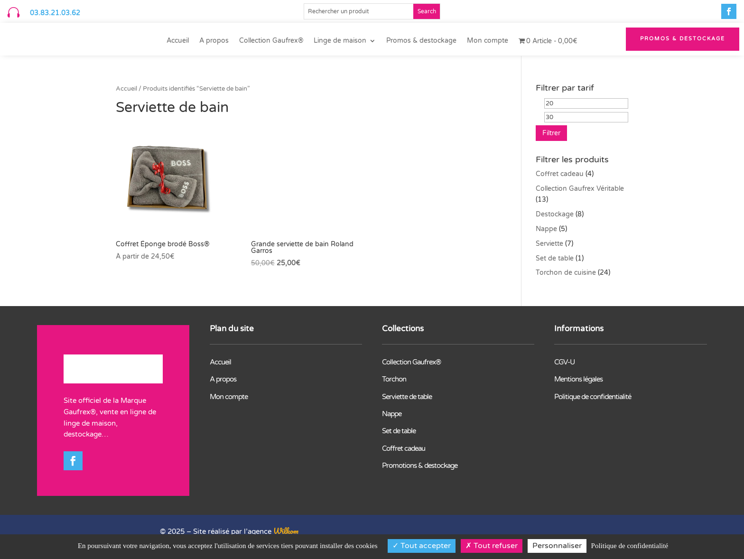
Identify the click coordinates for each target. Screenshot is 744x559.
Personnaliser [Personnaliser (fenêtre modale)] (557, 545)
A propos (214, 41)
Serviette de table (407, 396)
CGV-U (564, 362)
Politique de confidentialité (592, 396)
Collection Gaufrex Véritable (580, 189)
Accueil (178, 41)
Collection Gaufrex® (271, 41)
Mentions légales (578, 379)
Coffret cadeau (560, 174)
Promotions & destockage (419, 465)
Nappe (546, 229)
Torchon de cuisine (566, 273)
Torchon (394, 379)
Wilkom (285, 530)
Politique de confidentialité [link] (629, 546)
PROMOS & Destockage (682, 39)
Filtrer (551, 133)
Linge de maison (340, 41)
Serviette (549, 244)
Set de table (555, 258)
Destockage (555, 214)
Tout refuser (491, 545)
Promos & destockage (421, 41)
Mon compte (487, 41)
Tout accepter (421, 545)
